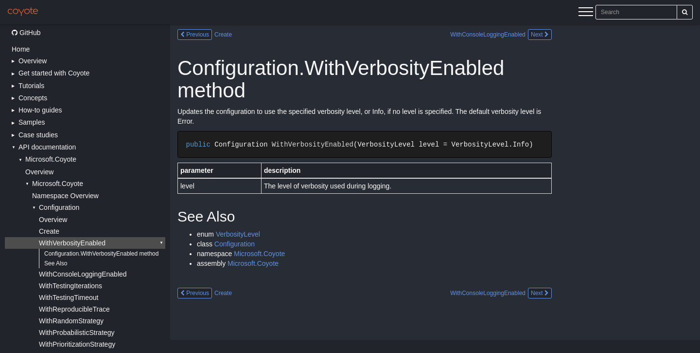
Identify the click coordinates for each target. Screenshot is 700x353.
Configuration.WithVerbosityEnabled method (101, 253)
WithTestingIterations (70, 286)
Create (49, 231)
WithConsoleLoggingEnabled (83, 274)
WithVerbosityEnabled (72, 243)
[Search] (685, 12)
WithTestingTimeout (68, 297)
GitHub (26, 33)
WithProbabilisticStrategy (77, 332)
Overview (39, 172)
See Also (55, 263)
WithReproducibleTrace (74, 309)
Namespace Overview (65, 196)
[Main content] (435, 188)
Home (21, 49)
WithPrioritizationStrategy (77, 344)
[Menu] (585, 13)
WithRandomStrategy (71, 321)
